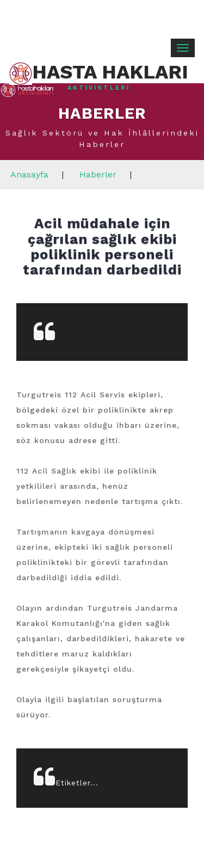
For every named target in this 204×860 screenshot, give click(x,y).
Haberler (97, 174)
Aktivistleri (98, 88)
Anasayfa (29, 174)
